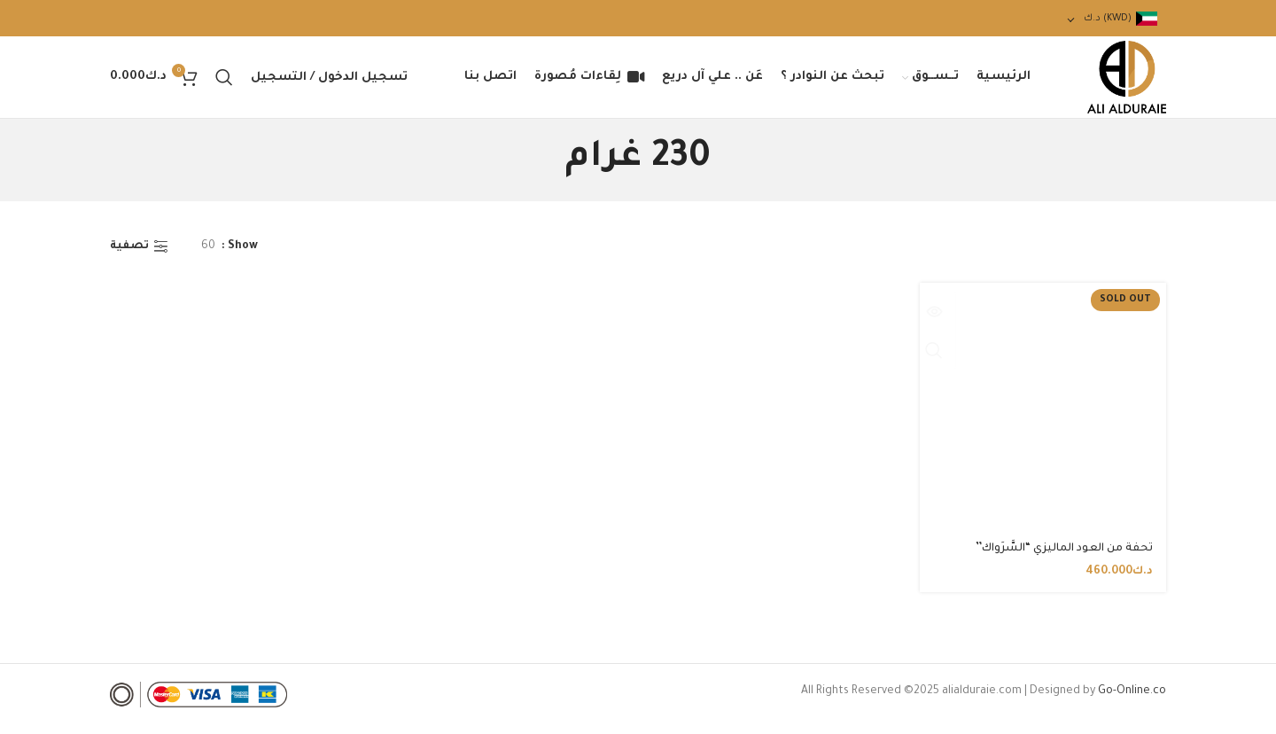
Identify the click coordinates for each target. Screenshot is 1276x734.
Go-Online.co (1132, 700)
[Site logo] (1120, 84)
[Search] (224, 83)
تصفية (129, 258)
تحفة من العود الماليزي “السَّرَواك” (1064, 557)
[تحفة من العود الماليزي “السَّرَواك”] (1044, 416)
